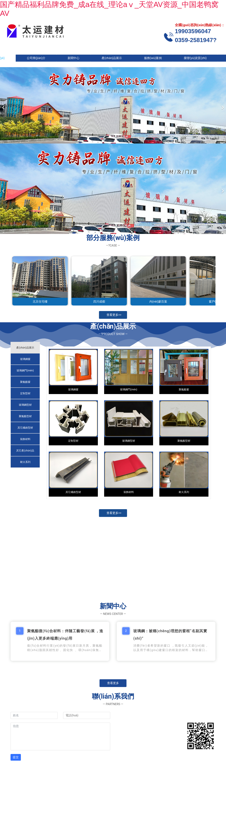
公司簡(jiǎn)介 (36, 58)
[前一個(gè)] (3, 105)
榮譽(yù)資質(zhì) (195, 58)
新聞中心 (73, 58)
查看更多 (113, 683)
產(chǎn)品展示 (112, 58)
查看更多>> (114, 315)
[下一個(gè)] (222, 105)
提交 (16, 757)
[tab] (25, 347)
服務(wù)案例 (153, 58)
